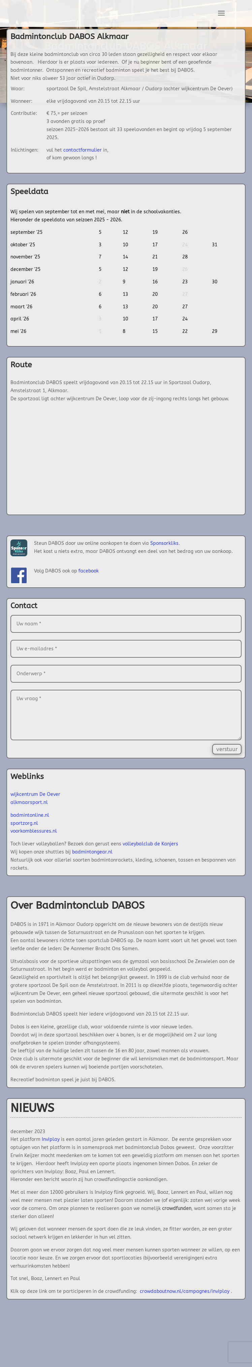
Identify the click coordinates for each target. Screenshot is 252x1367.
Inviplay (51, 1139)
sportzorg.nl (24, 823)
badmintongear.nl (92, 852)
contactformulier (82, 150)
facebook (88, 571)
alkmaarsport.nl (29, 802)
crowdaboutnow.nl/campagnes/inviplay (184, 1291)
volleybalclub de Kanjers (150, 844)
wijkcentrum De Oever (35, 794)
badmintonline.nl (29, 815)
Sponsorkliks (164, 543)
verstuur (227, 749)
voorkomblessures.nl (33, 831)
